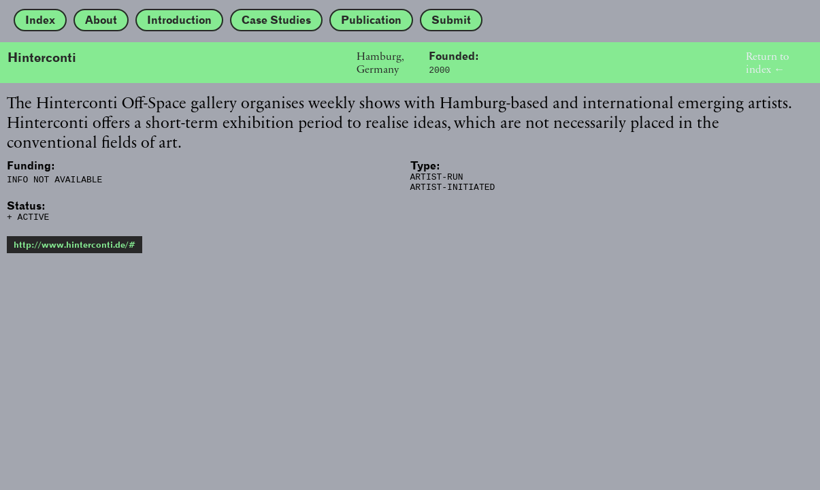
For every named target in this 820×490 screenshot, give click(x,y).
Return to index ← (767, 63)
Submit (451, 20)
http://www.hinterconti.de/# (74, 251)
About (101, 20)
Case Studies (276, 20)
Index (40, 20)
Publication (371, 20)
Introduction (179, 20)
